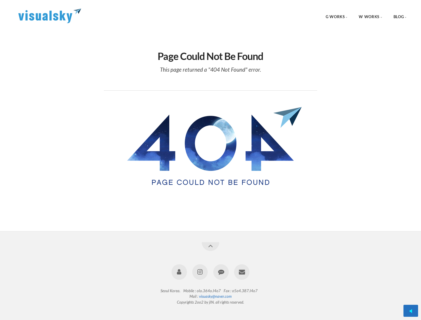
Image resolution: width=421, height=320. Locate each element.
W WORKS (369, 16)
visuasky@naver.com (215, 296)
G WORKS (335, 16)
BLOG (399, 16)
